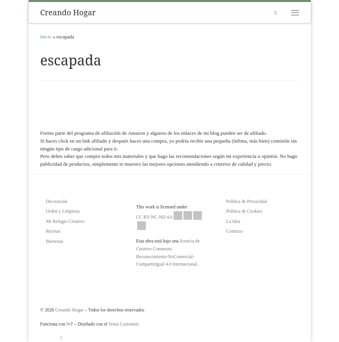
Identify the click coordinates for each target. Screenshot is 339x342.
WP (69, 324)
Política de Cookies (244, 211)
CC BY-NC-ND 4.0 (169, 220)
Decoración (56, 201)
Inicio (46, 37)
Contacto (234, 231)
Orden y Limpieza (63, 211)
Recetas (53, 231)
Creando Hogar (69, 310)
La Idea (233, 221)
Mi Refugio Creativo (65, 221)
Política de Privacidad (246, 201)
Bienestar (54, 241)
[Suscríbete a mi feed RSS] (61, 337)
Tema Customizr (124, 324)
